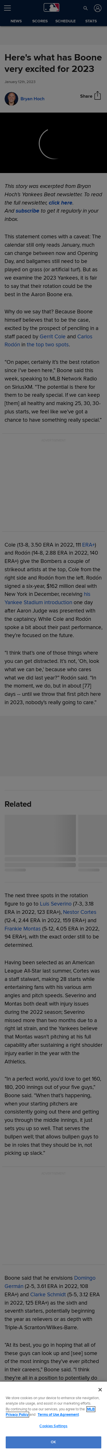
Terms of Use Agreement (58, 1414)
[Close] (100, 1389)
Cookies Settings (53, 1426)
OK (53, 1442)
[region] (53, 1417)
